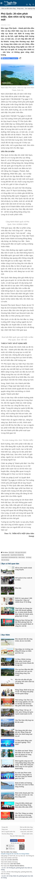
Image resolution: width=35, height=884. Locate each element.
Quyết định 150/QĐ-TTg (17, 555)
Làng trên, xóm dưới (26, 831)
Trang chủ (5, 827)
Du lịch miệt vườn (27, 834)
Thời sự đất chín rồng (8, 8)
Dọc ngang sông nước (26, 829)
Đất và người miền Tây (8, 831)
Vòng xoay (20, 8)
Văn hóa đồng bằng (7, 834)
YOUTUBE (21, 840)
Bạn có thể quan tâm (10, 564)
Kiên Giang (21, 557)
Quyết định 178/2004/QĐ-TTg (9, 557)
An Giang (28, 557)
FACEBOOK (14, 840)
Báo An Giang (5, 560)
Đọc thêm (6, 635)
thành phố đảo (5, 555)
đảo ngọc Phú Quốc (20, 552)
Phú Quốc (11, 552)
